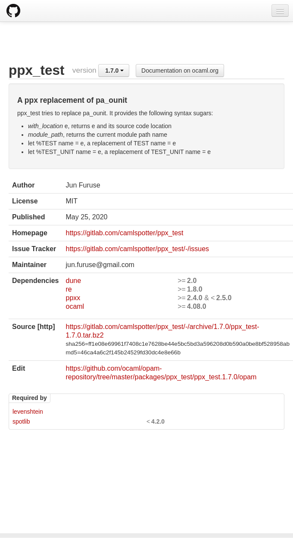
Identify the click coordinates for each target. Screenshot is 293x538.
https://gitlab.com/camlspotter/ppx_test (124, 233)
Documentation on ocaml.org (179, 70)
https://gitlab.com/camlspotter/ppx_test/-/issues (137, 248)
